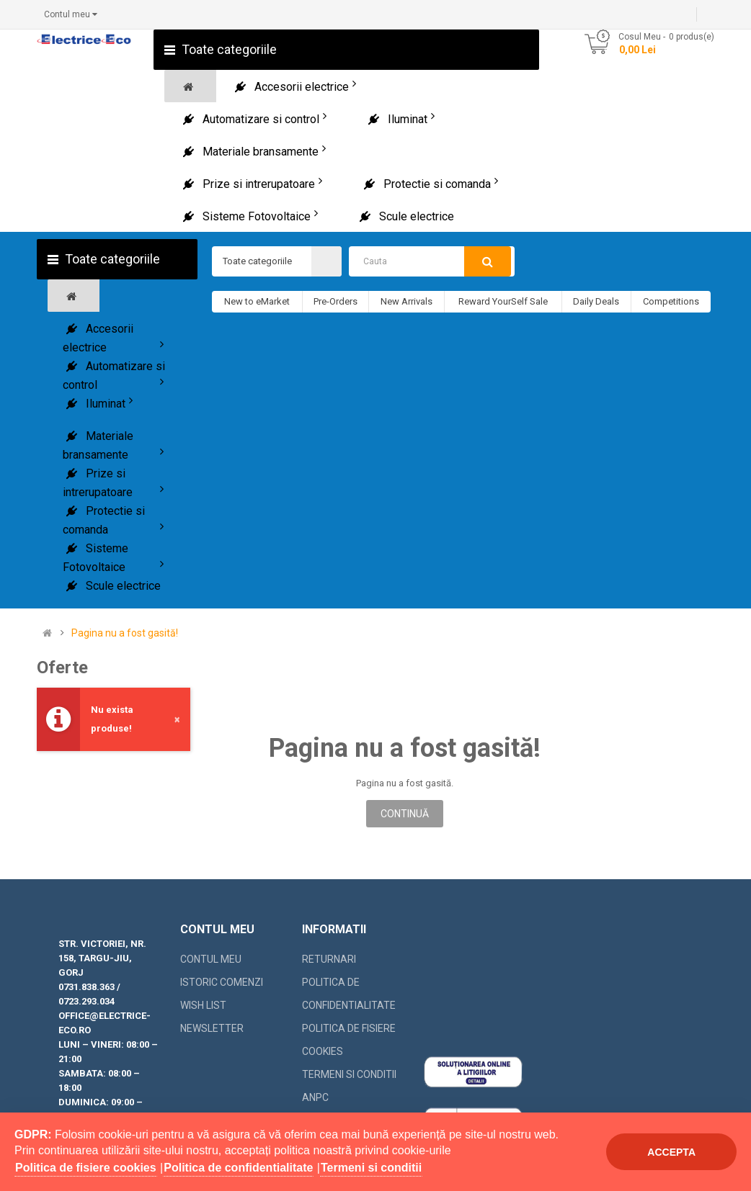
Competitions (671, 301)
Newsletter (212, 1028)
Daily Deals (596, 301)
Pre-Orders (335, 301)
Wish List (203, 1005)
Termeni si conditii (349, 1074)
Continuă (405, 813)
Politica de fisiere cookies (349, 1040)
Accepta (671, 1152)
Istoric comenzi (221, 982)
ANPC (315, 1097)
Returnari (329, 959)
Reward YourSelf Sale (503, 301)
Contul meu (210, 959)
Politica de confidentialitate (349, 993)
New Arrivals (406, 301)
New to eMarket (257, 301)
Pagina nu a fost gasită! (124, 633)
